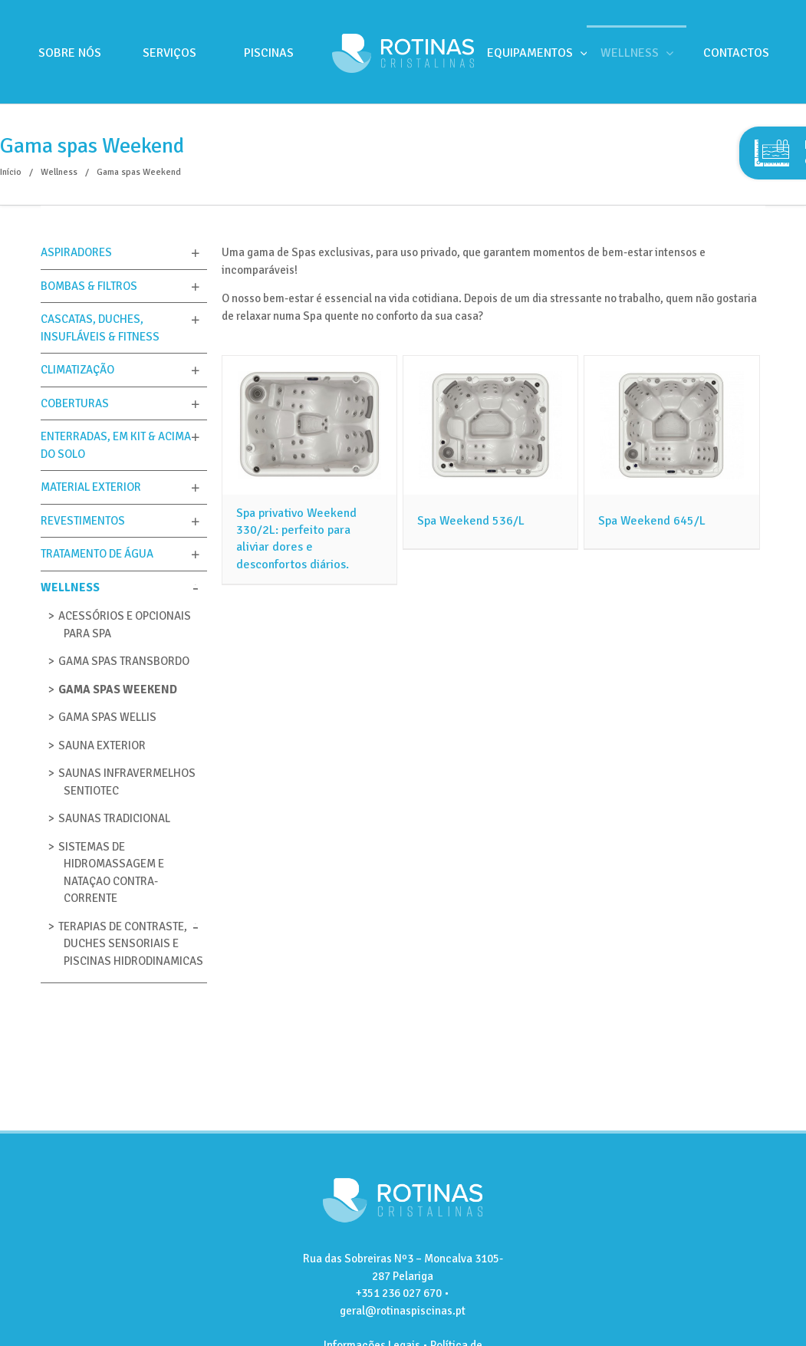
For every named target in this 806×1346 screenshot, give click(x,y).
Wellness (70, 587)
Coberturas (75, 403)
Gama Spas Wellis (107, 717)
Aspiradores (76, 252)
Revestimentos (83, 521)
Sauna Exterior (102, 745)
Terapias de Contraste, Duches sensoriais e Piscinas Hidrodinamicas (130, 944)
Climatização (77, 370)
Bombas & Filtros (89, 286)
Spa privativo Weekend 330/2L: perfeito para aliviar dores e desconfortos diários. (296, 538)
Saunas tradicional (114, 818)
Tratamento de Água (97, 554)
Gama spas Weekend (117, 689)
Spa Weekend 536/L (471, 520)
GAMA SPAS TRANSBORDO (123, 661)
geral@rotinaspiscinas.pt (403, 1311)
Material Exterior (91, 487)
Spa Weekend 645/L (652, 520)
